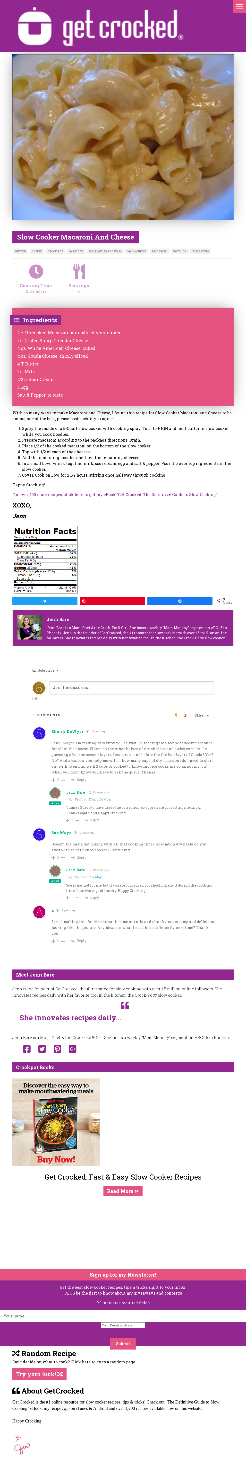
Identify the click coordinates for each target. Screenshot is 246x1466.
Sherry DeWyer (67, 731)
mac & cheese (136, 251)
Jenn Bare (75, 792)
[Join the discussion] (131, 687)
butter (20, 251)
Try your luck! (39, 1374)
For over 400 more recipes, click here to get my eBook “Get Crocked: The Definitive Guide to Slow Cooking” (114, 494)
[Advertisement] (120, 1233)
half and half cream (105, 251)
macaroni (159, 251)
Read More (123, 1191)
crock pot (55, 251)
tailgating (200, 251)
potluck (180, 251)
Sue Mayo (95, 877)
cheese (37, 251)
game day (76, 251)
